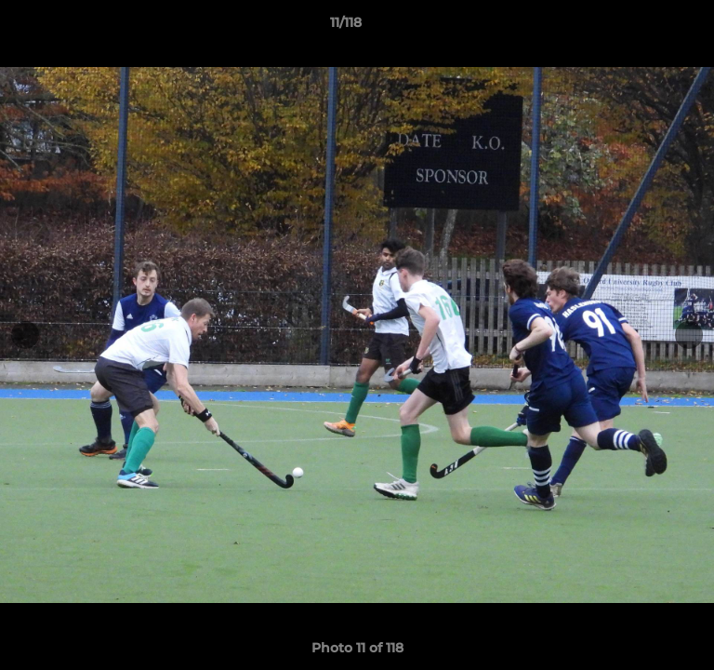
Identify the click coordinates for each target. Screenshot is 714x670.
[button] (647, 27)
